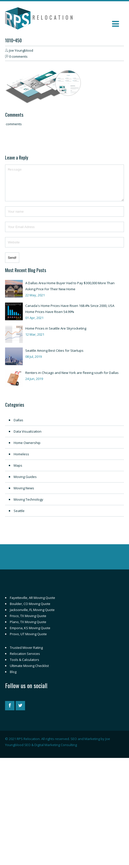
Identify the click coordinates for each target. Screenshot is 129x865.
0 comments (18, 56)
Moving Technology (28, 505)
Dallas (18, 426)
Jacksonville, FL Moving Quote (32, 616)
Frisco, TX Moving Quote (28, 622)
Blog (13, 678)
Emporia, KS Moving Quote (30, 634)
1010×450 (13, 40)
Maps (18, 471)
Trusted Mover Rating (26, 653)
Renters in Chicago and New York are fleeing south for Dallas (72, 378)
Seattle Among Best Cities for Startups (54, 356)
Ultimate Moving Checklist (29, 671)
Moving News (24, 494)
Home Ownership (27, 448)
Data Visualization (27, 437)
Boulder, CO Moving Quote (30, 609)
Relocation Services (25, 659)
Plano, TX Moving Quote (28, 628)
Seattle (19, 517)
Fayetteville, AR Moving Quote (32, 603)
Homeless (21, 460)
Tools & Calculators (24, 665)
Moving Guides (25, 482)
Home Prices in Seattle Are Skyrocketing (55, 334)
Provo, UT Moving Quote (28, 640)
